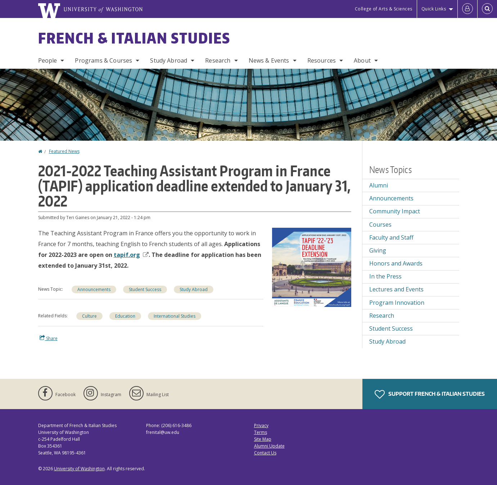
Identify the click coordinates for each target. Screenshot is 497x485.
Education (125, 316)
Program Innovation (396, 303)
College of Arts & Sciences (383, 9)
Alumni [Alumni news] (378, 185)
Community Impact (394, 211)
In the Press (385, 276)
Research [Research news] (381, 315)
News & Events (269, 60)
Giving (377, 250)
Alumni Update (269, 446)
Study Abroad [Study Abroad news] (194, 289)
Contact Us (265, 453)
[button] (311, 267)
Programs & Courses (103, 60)
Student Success (145, 289)
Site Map (262, 439)
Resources (321, 60)
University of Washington (79, 469)
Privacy (261, 425)
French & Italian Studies (134, 38)
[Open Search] (487, 9)
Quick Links (433, 9)
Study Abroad (168, 60)
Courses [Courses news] (380, 224)
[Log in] (467, 9)
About (362, 60)
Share (49, 338)
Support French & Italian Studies (430, 394)
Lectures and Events (396, 289)
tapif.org (131, 255)
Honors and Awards (396, 263)
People (47, 60)
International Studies (174, 316)
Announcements (93, 289)
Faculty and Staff (391, 237)
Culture (89, 316)
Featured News (64, 151)
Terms (260, 432)
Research (217, 60)
